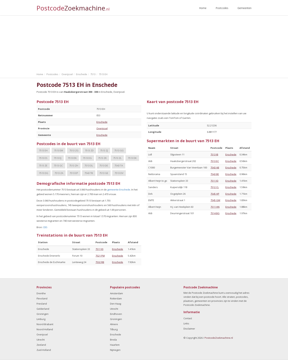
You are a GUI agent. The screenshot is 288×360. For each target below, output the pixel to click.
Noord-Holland (45, 329)
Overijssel (102, 128)
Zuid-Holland (44, 350)
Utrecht (41, 339)
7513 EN (72, 158)
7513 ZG (73, 150)
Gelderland (43, 308)
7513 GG (119, 150)
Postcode (73, 6)
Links (186, 323)
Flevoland (42, 298)
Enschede (101, 122)
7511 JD (99, 249)
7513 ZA (59, 173)
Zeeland (41, 344)
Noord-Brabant (45, 324)
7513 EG (87, 158)
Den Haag (115, 303)
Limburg (41, 319)
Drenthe (41, 293)
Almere (114, 324)
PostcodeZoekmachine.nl (219, 337)
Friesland (42, 303)
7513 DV (119, 173)
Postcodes (222, 8)
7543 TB (88, 173)
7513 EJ (57, 158)
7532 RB (100, 262)
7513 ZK (102, 158)
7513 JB (214, 154)
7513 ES (43, 158)
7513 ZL (117, 158)
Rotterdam (116, 298)
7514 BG (214, 213)
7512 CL (214, 187)
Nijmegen (115, 350)
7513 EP (74, 173)
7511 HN (214, 206)
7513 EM (58, 150)
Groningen (42, 314)
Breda (113, 339)
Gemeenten (244, 8)
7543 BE (214, 174)
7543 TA (118, 165)
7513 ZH (73, 165)
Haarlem (115, 344)
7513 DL (88, 165)
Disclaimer (189, 328)
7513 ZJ (104, 150)
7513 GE (103, 173)
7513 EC (214, 161)
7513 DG (43, 173)
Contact (187, 318)
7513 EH (43, 150)
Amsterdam (116, 293)
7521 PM (100, 255)
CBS (45, 227)
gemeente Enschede (118, 189)
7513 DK (132, 158)
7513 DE (103, 165)
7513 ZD (89, 150)
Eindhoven (116, 314)
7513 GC (58, 165)
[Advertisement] (144, 43)
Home (202, 8)
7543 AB (214, 167)
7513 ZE (43, 165)
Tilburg (114, 329)
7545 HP (214, 193)
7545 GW (215, 200)
